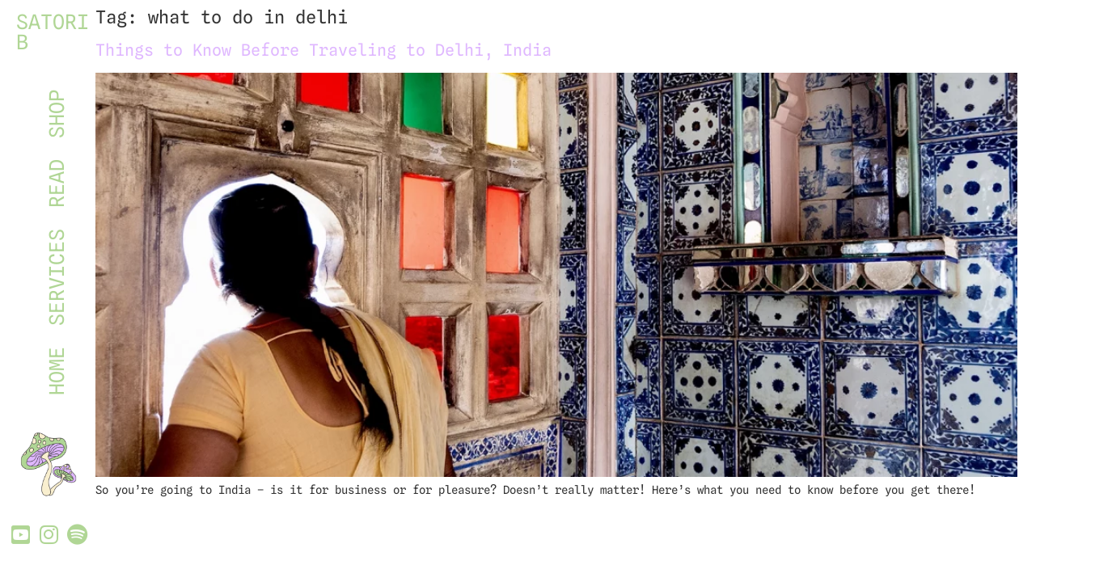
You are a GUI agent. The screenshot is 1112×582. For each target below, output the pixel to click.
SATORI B (52, 32)
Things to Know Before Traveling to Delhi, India (323, 50)
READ (56, 183)
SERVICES (56, 277)
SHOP (56, 114)
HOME (56, 371)
